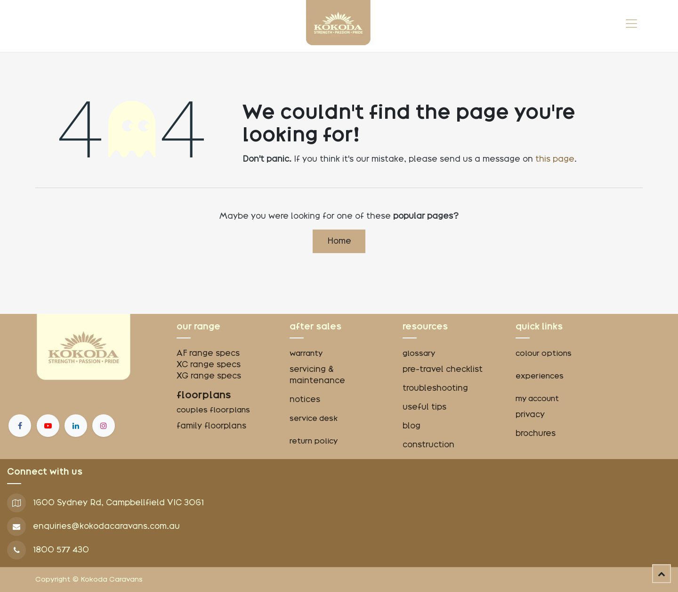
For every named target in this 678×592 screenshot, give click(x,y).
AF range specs (208, 353)
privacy (530, 414)
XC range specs (209, 364)
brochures (536, 433)
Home (339, 241)
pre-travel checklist (443, 369)
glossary (419, 353)
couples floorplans (214, 410)
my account (537, 399)
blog (411, 425)
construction (428, 444)
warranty (306, 353)
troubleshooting (435, 388)
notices (305, 399)
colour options (544, 353)
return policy (314, 441)
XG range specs (209, 375)
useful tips (424, 407)
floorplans (204, 395)
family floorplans (211, 425)
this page (554, 159)
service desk (314, 418)
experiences (540, 376)
